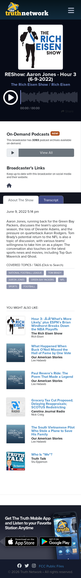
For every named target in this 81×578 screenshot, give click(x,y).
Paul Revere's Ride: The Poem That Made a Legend (52, 375)
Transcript (51, 200)
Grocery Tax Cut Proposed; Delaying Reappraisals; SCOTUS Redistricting (52, 403)
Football (29, 286)
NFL (62, 279)
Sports (13, 286)
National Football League (25, 272)
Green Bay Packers (42, 279)
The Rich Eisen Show (29, 84)
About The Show (20, 200)
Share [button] (67, 111)
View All (46, 153)
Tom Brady (55, 272)
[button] (10, 102)
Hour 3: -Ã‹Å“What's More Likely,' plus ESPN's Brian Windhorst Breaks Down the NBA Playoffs (51, 324)
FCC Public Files (51, 566)
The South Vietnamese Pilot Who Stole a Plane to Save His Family (53, 431)
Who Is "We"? (41, 454)
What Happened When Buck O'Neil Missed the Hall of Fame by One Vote (51, 349)
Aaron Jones (16, 279)
